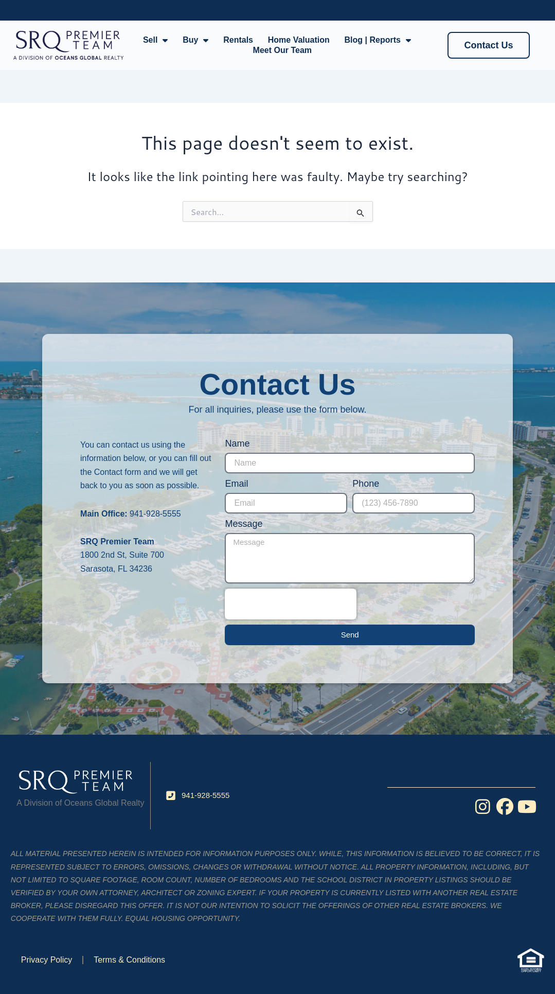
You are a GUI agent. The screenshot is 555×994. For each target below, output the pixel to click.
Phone (365, 483)
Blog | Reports (378, 40)
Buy (195, 40)
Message (243, 524)
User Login (438, 10)
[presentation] (290, 604)
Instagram (86, 10)
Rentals (238, 40)
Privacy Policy (47, 959)
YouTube (140, 10)
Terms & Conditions (129, 959)
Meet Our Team (282, 50)
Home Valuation (299, 40)
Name (237, 443)
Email (236, 483)
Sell (155, 40)
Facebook (31, 10)
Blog (185, 10)
